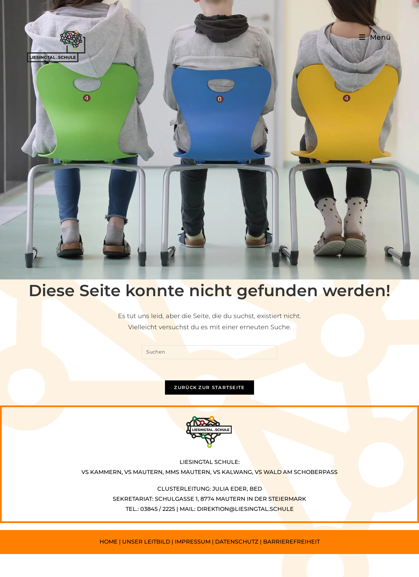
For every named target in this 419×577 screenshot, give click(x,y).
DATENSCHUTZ (237, 541)
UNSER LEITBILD (146, 541)
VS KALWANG (232, 472)
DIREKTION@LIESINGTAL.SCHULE (245, 509)
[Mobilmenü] (375, 37)
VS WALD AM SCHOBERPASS (296, 472)
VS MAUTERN (143, 472)
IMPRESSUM (193, 541)
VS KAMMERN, (102, 472)
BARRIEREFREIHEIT (291, 541)
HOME (109, 541)
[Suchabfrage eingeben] (209, 352)
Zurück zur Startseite (209, 387)
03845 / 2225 (157, 509)
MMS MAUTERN (187, 472)
